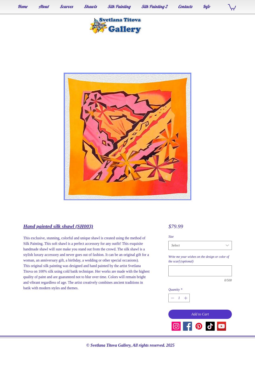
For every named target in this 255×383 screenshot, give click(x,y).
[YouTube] (221, 326)
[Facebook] (187, 326)
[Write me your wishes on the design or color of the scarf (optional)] (200, 271)
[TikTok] (210, 326)
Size (171, 236)
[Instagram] (176, 326)
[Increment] (186, 298)
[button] (232, 6)
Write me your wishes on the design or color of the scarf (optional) (198, 259)
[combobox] (200, 245)
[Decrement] (172, 298)
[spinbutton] (179, 298)
